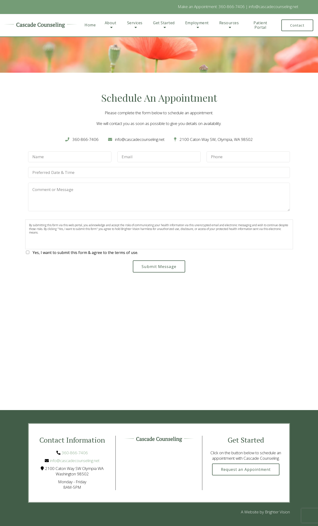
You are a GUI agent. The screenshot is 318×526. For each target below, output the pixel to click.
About (110, 23)
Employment (197, 23)
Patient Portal (260, 25)
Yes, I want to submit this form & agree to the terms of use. (85, 252)
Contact (297, 25)
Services (135, 23)
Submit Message (159, 266)
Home (90, 25)
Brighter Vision (277, 512)
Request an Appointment (246, 469)
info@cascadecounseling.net (273, 6)
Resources (229, 23)
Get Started (164, 23)
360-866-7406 (232, 6)
